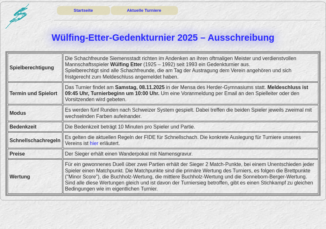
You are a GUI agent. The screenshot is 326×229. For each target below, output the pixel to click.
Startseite (83, 10)
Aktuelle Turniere (144, 10)
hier (94, 143)
